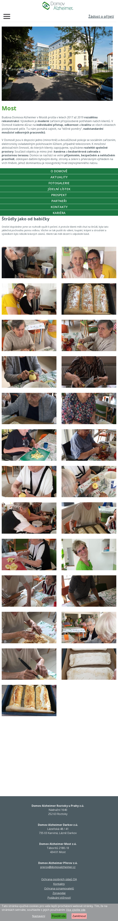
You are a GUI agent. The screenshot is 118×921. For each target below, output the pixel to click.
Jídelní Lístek (59, 189)
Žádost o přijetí (101, 16)
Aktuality (59, 177)
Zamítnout (79, 916)
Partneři (59, 201)
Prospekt (59, 195)
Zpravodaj (59, 893)
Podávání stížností (59, 898)
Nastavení (38, 916)
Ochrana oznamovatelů (59, 888)
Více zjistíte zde (75, 910)
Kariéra (59, 213)
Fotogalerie (59, 183)
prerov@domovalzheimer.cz (57, 867)
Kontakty (59, 207)
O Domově (59, 171)
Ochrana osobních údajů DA (59, 879)
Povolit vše (59, 916)
